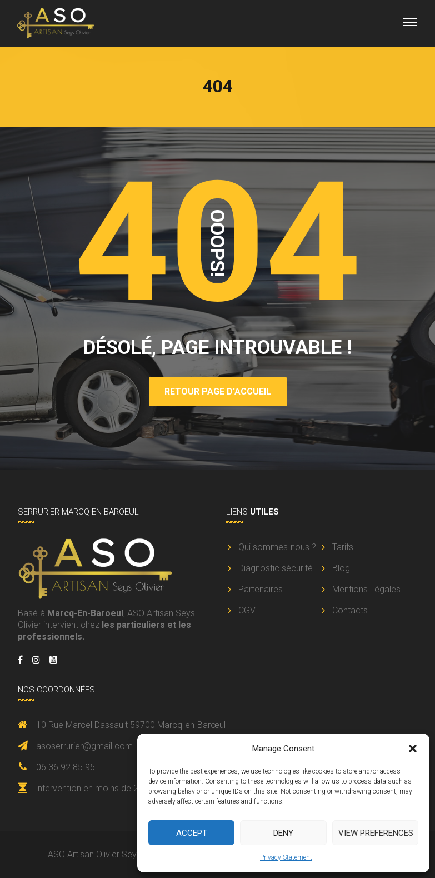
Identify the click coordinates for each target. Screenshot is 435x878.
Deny (283, 833)
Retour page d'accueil (217, 391)
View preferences (375, 833)
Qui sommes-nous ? (277, 547)
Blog (341, 568)
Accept (191, 833)
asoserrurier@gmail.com (84, 746)
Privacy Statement (286, 857)
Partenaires (260, 589)
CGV (247, 610)
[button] (412, 748)
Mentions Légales (366, 589)
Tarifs (342, 547)
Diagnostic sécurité (275, 568)
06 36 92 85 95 (65, 767)
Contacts (350, 610)
